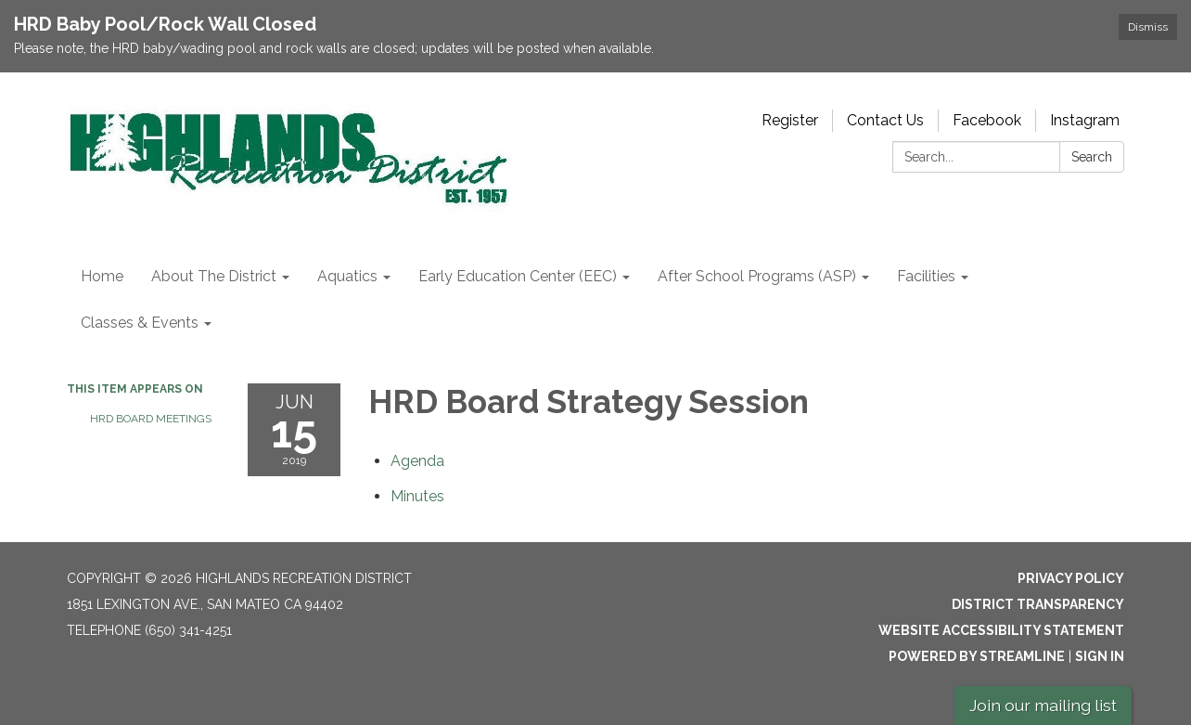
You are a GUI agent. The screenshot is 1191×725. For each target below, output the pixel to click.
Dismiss (1148, 26)
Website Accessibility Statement (1001, 630)
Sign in (1099, 656)
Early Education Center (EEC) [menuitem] (517, 276)
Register (790, 120)
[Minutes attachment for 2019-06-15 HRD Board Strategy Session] (417, 496)
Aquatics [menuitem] (347, 276)
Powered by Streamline (977, 656)
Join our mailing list (1043, 705)
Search (1091, 156)
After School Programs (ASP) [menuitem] (757, 276)
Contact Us (885, 120)
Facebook (987, 120)
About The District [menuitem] (213, 276)
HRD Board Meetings (150, 418)
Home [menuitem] (102, 276)
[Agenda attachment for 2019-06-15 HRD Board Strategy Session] (417, 461)
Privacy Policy (1071, 578)
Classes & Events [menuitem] (139, 322)
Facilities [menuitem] (926, 276)
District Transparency (1038, 604)
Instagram (1085, 120)
